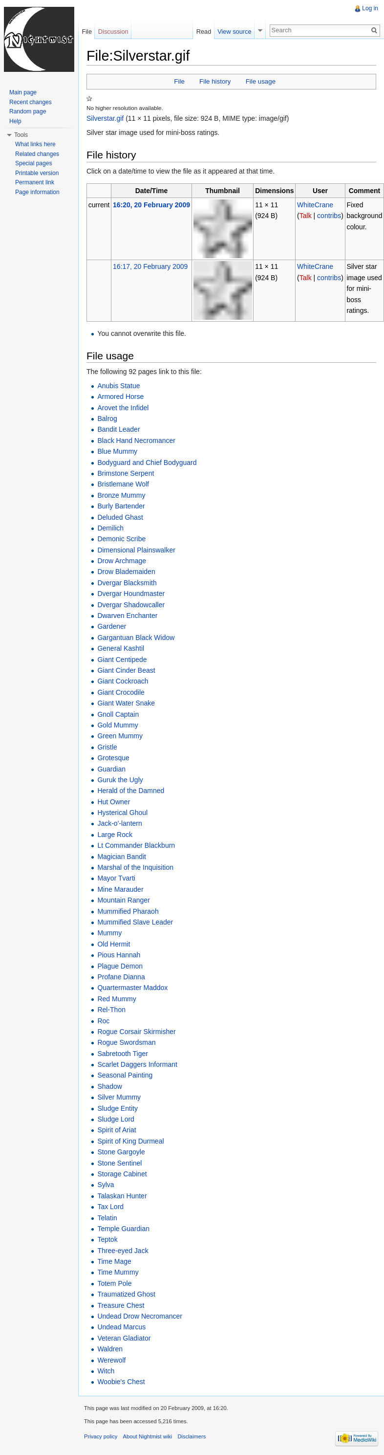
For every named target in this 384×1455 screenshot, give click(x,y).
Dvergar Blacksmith (126, 583)
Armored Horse (120, 396)
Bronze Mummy (121, 495)
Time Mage (114, 1261)
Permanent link (34, 182)
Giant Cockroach (122, 681)
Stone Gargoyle (121, 1152)
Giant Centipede (122, 659)
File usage (261, 81)
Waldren (110, 1349)
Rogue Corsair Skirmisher (136, 1032)
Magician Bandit (121, 856)
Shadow (109, 1086)
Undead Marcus (121, 1327)
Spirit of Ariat (116, 1130)
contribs (329, 216)
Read (204, 31)
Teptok (107, 1239)
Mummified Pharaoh (127, 911)
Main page (23, 92)
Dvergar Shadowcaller (131, 605)
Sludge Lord (115, 1119)
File (179, 81)
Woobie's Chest (121, 1382)
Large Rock (114, 834)
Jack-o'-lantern (119, 823)
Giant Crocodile (121, 692)
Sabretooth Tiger (122, 1054)
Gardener (111, 626)
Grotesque (113, 758)
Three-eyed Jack (122, 1251)
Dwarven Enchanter (127, 615)
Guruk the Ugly (120, 780)
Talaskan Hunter (122, 1196)
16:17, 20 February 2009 (150, 266)
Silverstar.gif (105, 118)
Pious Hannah (118, 955)
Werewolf (111, 1360)
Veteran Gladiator (123, 1338)
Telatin (107, 1218)
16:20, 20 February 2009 (151, 205)
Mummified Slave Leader (135, 922)
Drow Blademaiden (126, 571)
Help (15, 121)
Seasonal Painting (124, 1075)
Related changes (37, 154)
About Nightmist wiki (147, 1436)
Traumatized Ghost (126, 1294)
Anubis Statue (118, 386)
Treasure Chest (120, 1305)
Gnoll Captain (118, 714)
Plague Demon (120, 966)
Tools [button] (21, 135)
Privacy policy (100, 1436)
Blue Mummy (117, 451)
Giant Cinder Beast (126, 670)
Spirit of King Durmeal (130, 1141)
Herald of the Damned (130, 790)
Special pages (33, 163)
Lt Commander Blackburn (136, 845)
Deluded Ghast (120, 517)
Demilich (110, 528)
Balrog (107, 418)
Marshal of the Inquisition (135, 867)
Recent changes (30, 102)
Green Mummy (120, 736)
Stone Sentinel (119, 1163)
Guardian (111, 769)
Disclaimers (192, 1436)
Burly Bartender (121, 506)
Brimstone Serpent (125, 473)
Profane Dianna (121, 977)
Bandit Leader (118, 429)
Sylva (105, 1185)
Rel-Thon (111, 1010)
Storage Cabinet (122, 1174)
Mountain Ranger (123, 900)
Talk (305, 216)
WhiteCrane (315, 205)
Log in (370, 8)
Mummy (109, 933)
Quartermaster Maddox (132, 988)
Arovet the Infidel (123, 408)
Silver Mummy (119, 1097)
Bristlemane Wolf (123, 484)
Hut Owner (113, 802)
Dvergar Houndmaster (131, 593)
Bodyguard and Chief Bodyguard (146, 462)
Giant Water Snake (126, 703)
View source (234, 31)
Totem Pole (114, 1283)
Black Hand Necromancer (136, 440)
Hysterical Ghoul (122, 812)
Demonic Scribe (121, 539)
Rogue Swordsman (126, 1042)
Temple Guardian (123, 1229)
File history (215, 81)
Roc (103, 1021)
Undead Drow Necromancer (139, 1316)
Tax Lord (110, 1207)
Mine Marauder (120, 889)
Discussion (113, 31)
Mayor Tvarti (116, 878)
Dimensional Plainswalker (136, 550)
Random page (27, 111)
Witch (105, 1371)
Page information (37, 192)
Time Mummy (117, 1272)
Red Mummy (116, 999)
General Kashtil (120, 648)
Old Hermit (113, 944)
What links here (35, 144)
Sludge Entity (117, 1108)
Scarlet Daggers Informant (137, 1064)
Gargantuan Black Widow (135, 637)
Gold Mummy (117, 725)
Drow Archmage (121, 561)
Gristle (107, 747)
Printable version (37, 173)
